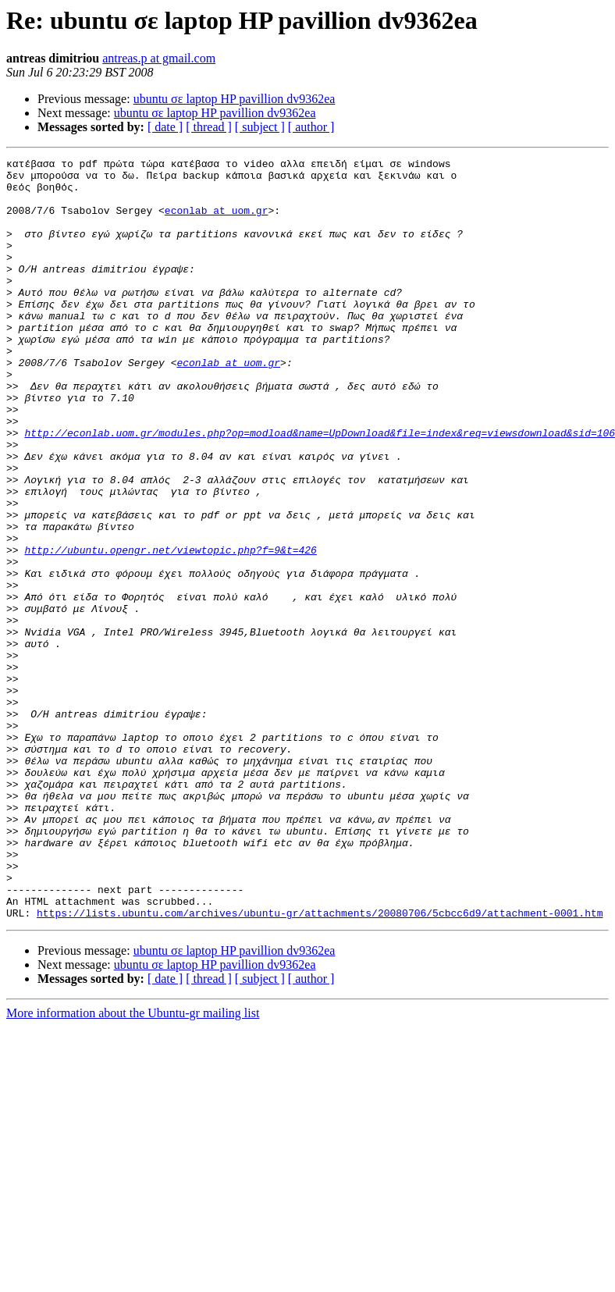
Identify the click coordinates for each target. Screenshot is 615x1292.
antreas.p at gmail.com (158, 58)
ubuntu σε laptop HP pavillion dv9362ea (234, 98)
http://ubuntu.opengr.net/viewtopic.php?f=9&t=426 (170, 629)
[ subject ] (260, 126)
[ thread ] (209, 126)
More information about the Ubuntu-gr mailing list (132, 1165)
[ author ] (311, 126)
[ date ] (165, 126)
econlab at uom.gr (216, 222)
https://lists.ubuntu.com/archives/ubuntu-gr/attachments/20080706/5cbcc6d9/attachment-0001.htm (320, 1065)
